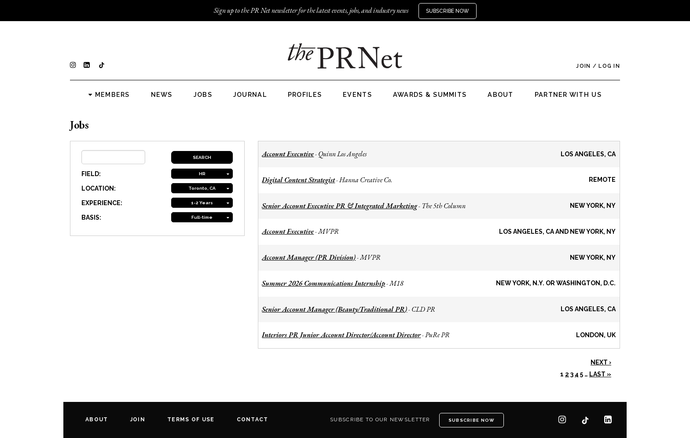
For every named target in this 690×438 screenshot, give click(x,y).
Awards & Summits (429, 95)
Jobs (203, 95)
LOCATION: (98, 188)
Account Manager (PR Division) (309, 257)
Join (583, 66)
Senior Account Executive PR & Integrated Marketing (339, 205)
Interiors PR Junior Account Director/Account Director (341, 334)
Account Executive (288, 153)
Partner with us (568, 95)
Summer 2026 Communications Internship (323, 283)
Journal (250, 95)
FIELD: (91, 174)
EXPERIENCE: (101, 203)
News (161, 95)
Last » (600, 374)
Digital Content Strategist (298, 179)
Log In (609, 66)
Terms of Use (190, 419)
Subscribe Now (447, 11)
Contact (252, 419)
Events (357, 95)
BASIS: (91, 217)
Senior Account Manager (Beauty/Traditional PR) (334, 309)
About (500, 95)
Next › (601, 362)
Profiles (305, 95)
